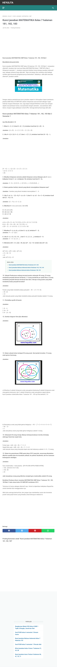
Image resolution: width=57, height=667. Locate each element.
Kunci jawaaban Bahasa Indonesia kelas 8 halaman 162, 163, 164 (26, 267)
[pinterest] (35, 530)
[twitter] (22, 530)
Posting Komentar (15, 27)
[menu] (4, 7)
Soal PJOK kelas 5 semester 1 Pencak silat (28, 644)
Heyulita (8, 2)
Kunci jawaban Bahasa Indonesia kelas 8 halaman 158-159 (25, 270)
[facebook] (9, 530)
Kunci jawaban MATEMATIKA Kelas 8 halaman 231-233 (24, 264)
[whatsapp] (47, 530)
